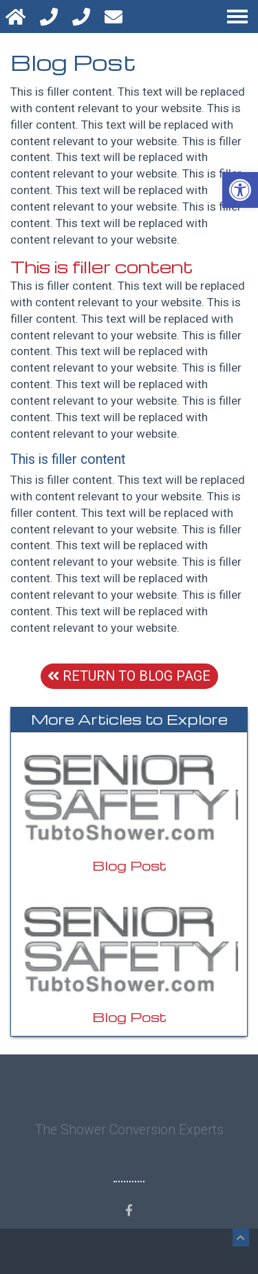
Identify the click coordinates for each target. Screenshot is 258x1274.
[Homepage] (17, 16)
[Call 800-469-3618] (50, 16)
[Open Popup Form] (115, 16)
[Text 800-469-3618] (83, 16)
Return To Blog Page (129, 676)
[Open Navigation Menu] (237, 16)
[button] (240, 190)
